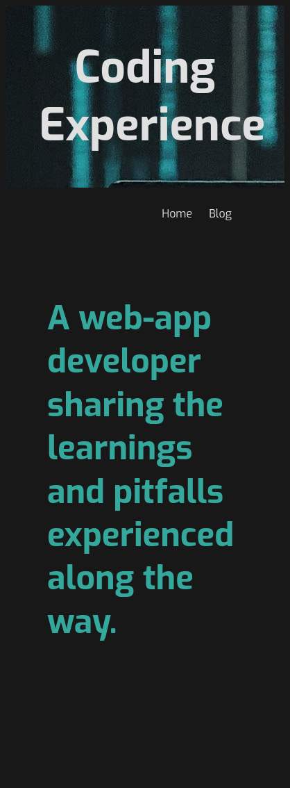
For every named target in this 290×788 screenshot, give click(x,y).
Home (177, 213)
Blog (220, 213)
